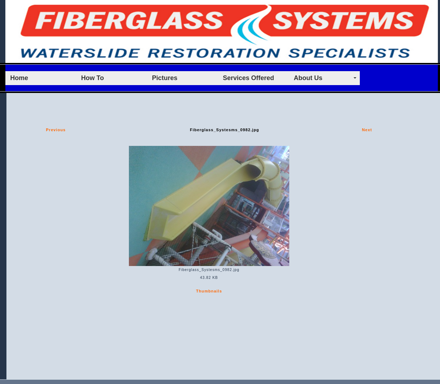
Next (367, 130)
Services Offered (248, 78)
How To (92, 78)
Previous (56, 130)
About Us (308, 78)
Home (19, 78)
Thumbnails (209, 291)
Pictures (165, 78)
